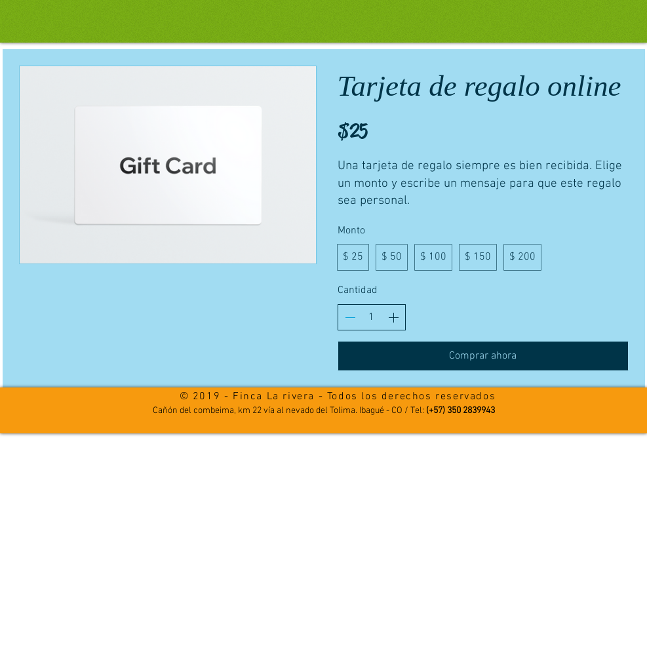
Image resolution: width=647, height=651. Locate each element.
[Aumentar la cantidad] (393, 317)
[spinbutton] (371, 317)
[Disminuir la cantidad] (350, 317)
